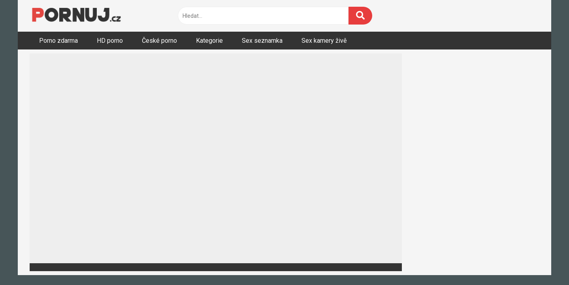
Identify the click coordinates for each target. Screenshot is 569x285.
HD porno (110, 40)
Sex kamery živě (324, 40)
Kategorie (209, 40)
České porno (159, 40)
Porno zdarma (58, 40)
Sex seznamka (262, 40)
